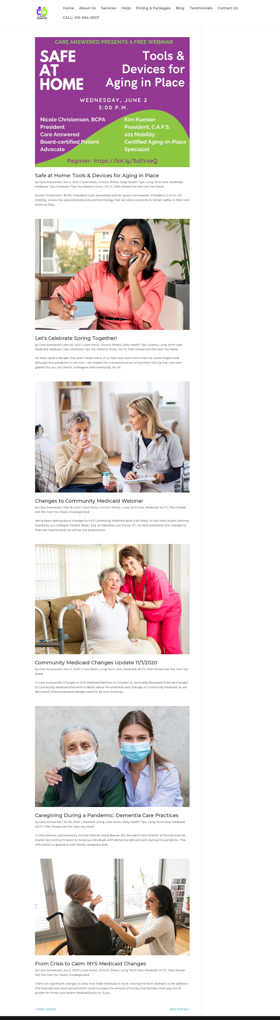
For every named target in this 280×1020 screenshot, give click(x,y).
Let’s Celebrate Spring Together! (76, 338)
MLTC (109, 186)
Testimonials (201, 8)
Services (108, 8)
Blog (180, 8)
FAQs (126, 8)
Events (153, 345)
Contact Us (228, 8)
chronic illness (108, 182)
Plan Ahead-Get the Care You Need (139, 186)
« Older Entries (45, 1009)
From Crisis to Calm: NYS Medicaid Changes (90, 964)
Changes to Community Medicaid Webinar (89, 501)
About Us (87, 8)
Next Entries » (180, 1009)
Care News (89, 182)
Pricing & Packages (153, 8)
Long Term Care (157, 182)
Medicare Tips (45, 186)
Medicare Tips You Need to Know (79, 186)
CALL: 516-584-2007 (81, 18)
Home (68, 8)
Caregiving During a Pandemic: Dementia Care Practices (106, 815)
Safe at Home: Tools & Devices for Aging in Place (97, 175)
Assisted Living (93, 822)
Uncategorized (78, 512)
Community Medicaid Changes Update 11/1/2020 (96, 662)
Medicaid (176, 182)
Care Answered (50, 182)
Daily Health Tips (132, 182)
